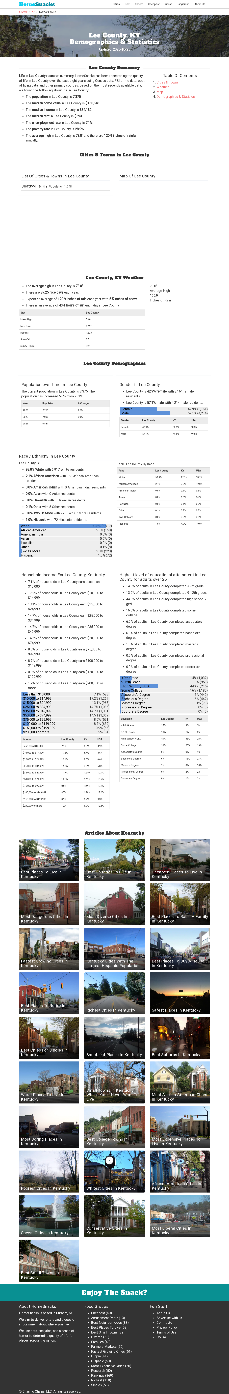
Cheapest (98, 1313)
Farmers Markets (104, 1347)
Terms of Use (166, 1332)
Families (97, 1342)
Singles (96, 1385)
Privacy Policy (167, 1327)
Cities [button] (116, 4)
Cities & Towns (168, 82)
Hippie (96, 1356)
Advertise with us (169, 1318)
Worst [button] (168, 4)
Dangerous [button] (183, 4)
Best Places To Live (106, 1327)
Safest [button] (139, 4)
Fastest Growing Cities (108, 1351)
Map (160, 92)
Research (98, 1371)
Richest (96, 1380)
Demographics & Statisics (176, 97)
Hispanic (97, 1361)
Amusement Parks (104, 1318)
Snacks (37, 4)
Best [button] (127, 4)
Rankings (97, 1376)
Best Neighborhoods (106, 1323)
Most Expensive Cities (107, 1366)
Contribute (164, 1323)
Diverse (96, 1337)
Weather (163, 87)
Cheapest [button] (154, 4)
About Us (199, 4)
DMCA (161, 1337)
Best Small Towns (104, 1332)
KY (33, 11)
